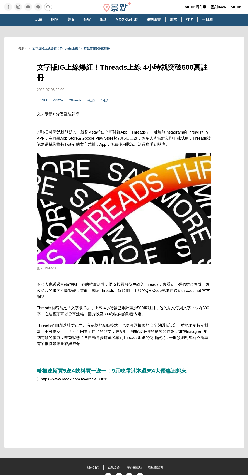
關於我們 (93, 467)
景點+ (22, 48)
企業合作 (114, 467)
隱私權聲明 (155, 467)
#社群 (105, 100)
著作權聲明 (134, 467)
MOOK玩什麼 (195, 7)
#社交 (91, 100)
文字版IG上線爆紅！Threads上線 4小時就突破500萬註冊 (71, 48)
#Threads (75, 100)
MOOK (236, 7)
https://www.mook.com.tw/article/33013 (75, 379)
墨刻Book (218, 7)
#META (58, 100)
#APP (44, 100)
